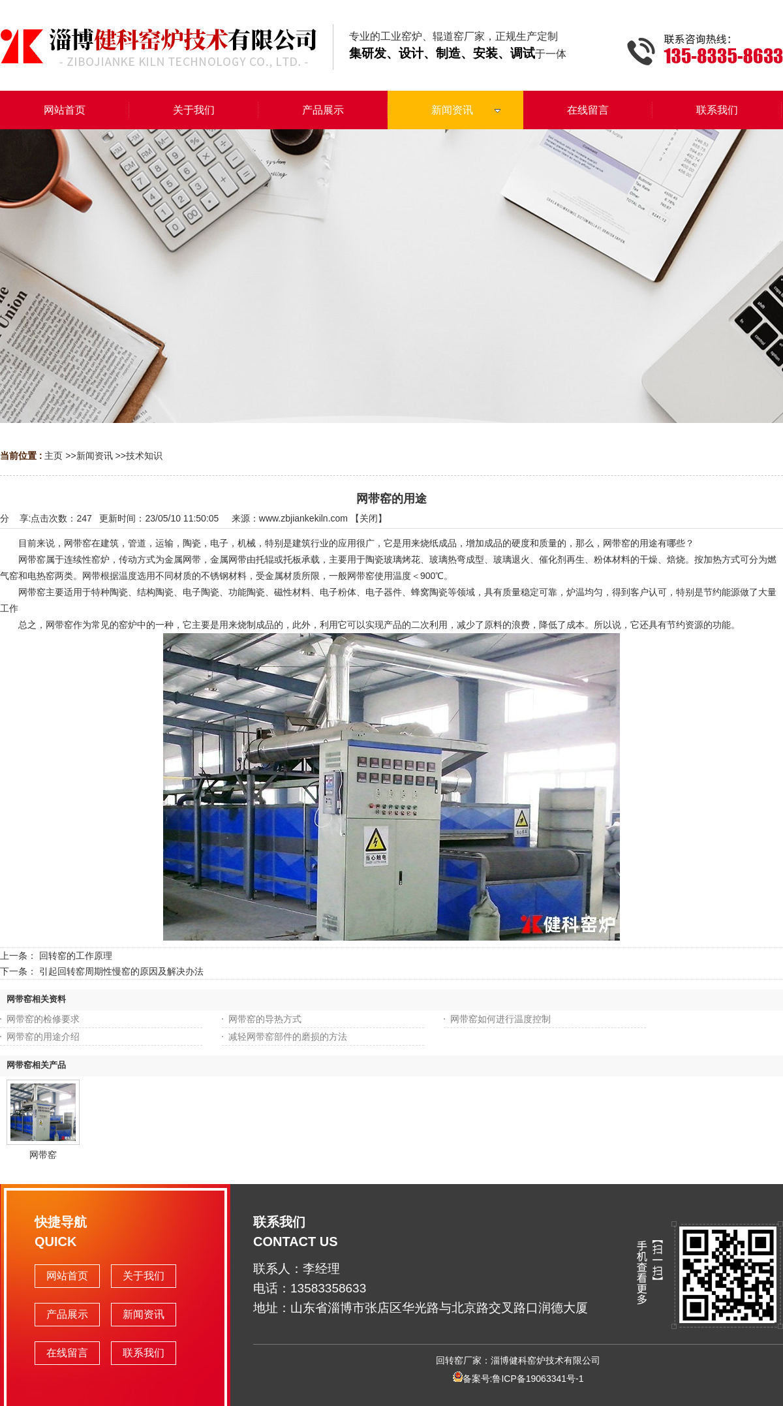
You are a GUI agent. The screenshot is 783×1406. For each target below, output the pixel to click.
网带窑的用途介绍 (43, 1036)
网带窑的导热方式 (264, 1019)
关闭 (369, 518)
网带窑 (43, 1154)
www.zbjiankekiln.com (303, 518)
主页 (53, 455)
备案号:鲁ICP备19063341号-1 (518, 1378)
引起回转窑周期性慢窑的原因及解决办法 (121, 971)
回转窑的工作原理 (75, 955)
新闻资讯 (94, 455)
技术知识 (144, 455)
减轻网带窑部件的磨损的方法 (287, 1036)
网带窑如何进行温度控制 (500, 1019)
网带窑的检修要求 (43, 1019)
